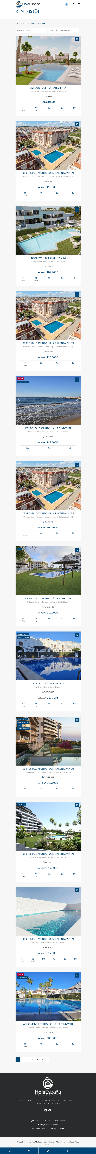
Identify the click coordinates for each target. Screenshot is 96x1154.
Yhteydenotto (42, 1103)
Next (77, 60)
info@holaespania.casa (49, 1125)
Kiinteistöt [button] (47, 1100)
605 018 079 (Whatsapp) (55, 1121)
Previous (19, 60)
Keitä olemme (33, 1100)
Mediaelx (38, 1142)
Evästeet (70, 1142)
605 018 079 (37, 1121)
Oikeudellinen (49, 1142)
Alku (22, 1100)
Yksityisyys (60, 1142)
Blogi (71, 1100)
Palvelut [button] (61, 1100)
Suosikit (56, 1103)
